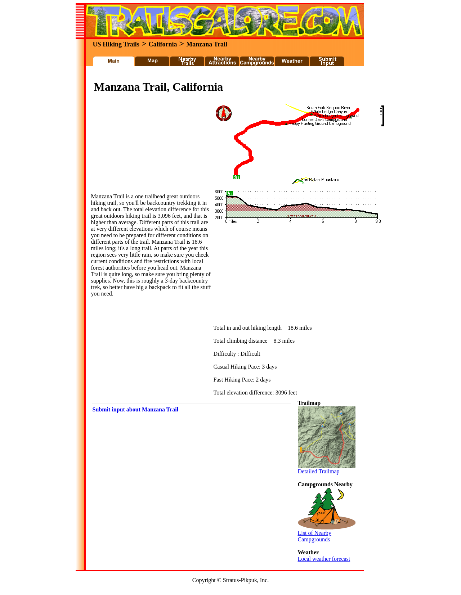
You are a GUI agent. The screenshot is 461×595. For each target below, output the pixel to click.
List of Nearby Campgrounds (326, 533)
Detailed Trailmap (326, 468)
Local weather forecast (324, 559)
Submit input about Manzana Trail (136, 409)
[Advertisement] (221, 75)
